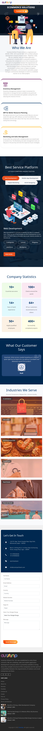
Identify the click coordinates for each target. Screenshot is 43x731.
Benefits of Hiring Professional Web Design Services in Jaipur (24, 718)
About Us (3, 684)
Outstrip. (21, 727)
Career (3, 694)
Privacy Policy (4, 699)
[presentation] (14, 635)
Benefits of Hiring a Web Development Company (21, 705)
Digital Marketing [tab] (13, 183)
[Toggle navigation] (39, 2)
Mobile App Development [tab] (30, 178)
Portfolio (3, 689)
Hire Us (3, 696)
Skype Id (5, 605)
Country (5, 590)
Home (2, 681)
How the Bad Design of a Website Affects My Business (22, 711)
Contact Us (21, 11)
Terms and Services (6, 701)
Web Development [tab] (11, 178)
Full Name (6, 575)
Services (3, 686)
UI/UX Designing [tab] (29, 183)
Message (5, 619)
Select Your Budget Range (10, 612)
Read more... (9, 254)
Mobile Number (7, 597)
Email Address (7, 583)
